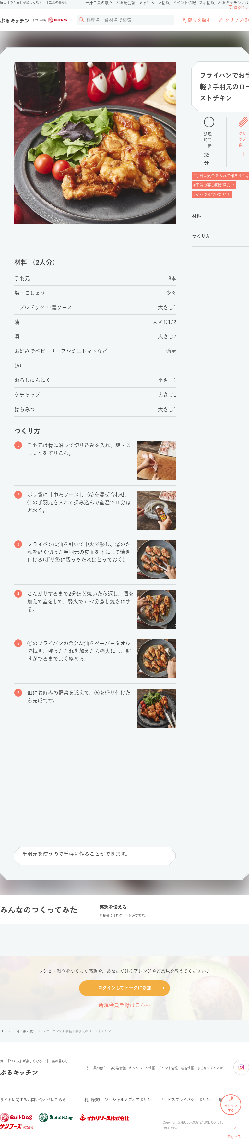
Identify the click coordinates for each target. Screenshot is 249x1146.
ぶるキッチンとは (233, 3)
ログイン (238, 7)
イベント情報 (184, 3)
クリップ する (230, 1104)
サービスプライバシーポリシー (187, 1100)
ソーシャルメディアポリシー (130, 1100)
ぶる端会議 (125, 3)
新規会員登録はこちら (124, 1005)
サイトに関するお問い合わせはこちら (33, 1100)
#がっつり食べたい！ (212, 194)
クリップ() (234, 20)
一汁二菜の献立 (99, 3)
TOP (3, 1031)
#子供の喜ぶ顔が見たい (213, 185)
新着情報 (207, 3)
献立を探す (196, 20)
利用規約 (92, 1100)
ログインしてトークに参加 (124, 988)
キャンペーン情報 (154, 3)
